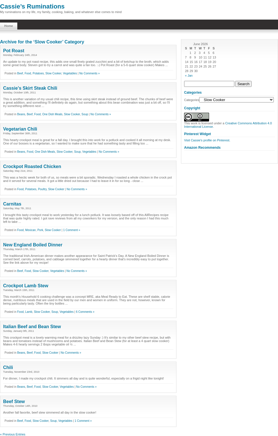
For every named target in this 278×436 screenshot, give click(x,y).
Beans (21, 114)
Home (8, 26)
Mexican (30, 230)
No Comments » (89, 73)
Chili (8, 367)
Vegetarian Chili (20, 129)
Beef (20, 73)
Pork (40, 230)
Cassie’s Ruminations (32, 6)
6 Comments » (85, 311)
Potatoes (38, 73)
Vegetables (70, 73)
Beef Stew (14, 401)
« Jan (189, 75)
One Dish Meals (52, 114)
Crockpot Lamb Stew (25, 285)
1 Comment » (71, 230)
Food (28, 73)
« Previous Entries (12, 434)
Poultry (42, 189)
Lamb (28, 311)
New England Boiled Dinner (32, 244)
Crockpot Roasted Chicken (32, 166)
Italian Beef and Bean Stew (32, 326)
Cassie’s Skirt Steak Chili (30, 88)
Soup (84, 114)
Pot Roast (13, 50)
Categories (191, 100)
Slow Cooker (53, 73)
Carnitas (12, 204)
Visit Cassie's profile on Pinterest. (207, 140)
